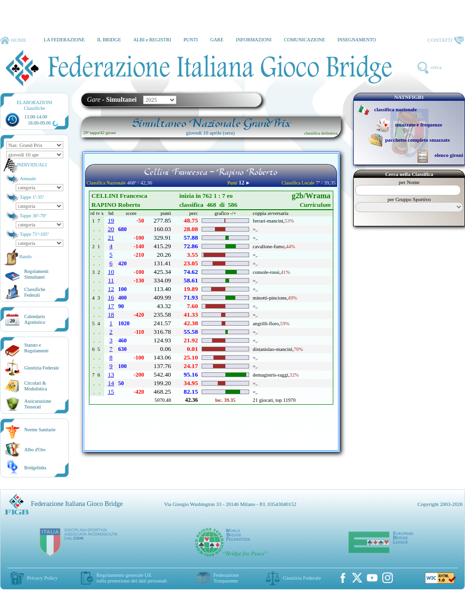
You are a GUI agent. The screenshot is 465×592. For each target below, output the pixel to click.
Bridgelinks (35, 467)
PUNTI (191, 39)
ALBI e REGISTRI (152, 39)
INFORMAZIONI (253, 39)
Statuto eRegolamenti (36, 347)
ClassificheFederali (34, 292)
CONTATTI (445, 40)
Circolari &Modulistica (35, 385)
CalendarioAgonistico (34, 319)
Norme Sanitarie (40, 429)
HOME (13, 40)
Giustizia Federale (41, 367)
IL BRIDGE (109, 39)
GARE (216, 39)
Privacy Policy (42, 578)
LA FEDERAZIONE (64, 39)
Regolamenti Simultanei (36, 274)
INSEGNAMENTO (357, 39)
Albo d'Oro (35, 449)
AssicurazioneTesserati (37, 403)
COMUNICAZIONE (304, 39)
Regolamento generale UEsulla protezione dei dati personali (132, 577)
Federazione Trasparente (226, 577)
